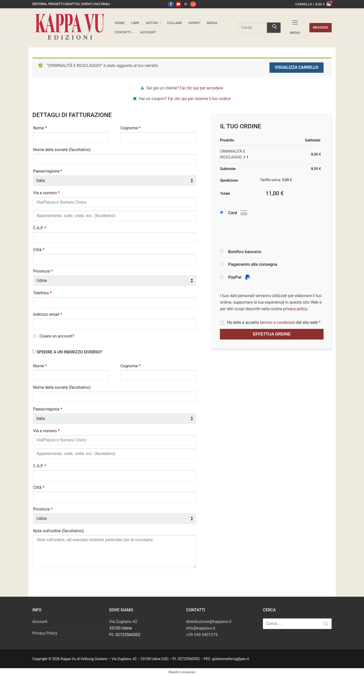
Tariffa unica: (276, 180)
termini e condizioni (277, 322)
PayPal (239, 277)
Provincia (43, 271)
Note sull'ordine (58, 530)
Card (238, 213)
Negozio (320, 27)
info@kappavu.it (200, 628)
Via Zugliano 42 (123, 621)
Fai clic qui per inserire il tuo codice (199, 98)
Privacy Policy (44, 633)
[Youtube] (178, 4)
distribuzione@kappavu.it (208, 621)
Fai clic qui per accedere (201, 88)
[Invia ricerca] (274, 27)
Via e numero (46, 192)
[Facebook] (171, 4)
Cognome (130, 128)
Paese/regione (47, 171)
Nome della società (62, 149)
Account (39, 621)
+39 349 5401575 (202, 634)
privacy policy (295, 308)
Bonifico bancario (244, 251)
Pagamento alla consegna (252, 264)
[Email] (193, 4)
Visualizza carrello (296, 67)
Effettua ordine (272, 334)
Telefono (42, 293)
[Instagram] (186, 4)
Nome (40, 128)
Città (38, 249)
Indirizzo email (47, 314)
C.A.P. (39, 228)
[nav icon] (295, 27)
